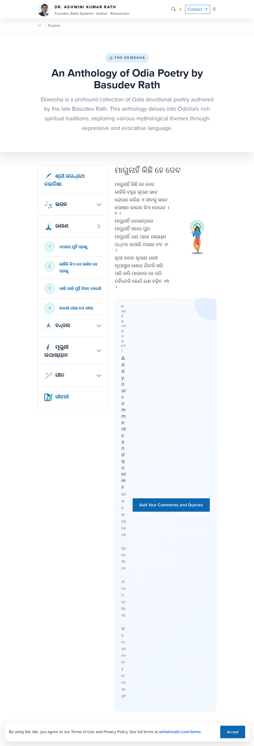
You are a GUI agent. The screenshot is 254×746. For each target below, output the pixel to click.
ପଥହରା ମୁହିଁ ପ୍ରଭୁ (73, 247)
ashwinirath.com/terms (180, 732)
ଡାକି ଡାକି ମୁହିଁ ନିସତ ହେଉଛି (80, 289)
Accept (232, 732)
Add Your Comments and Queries (171, 505)
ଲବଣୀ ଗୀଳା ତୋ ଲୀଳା (76, 308)
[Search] (173, 9)
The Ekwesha (127, 57)
